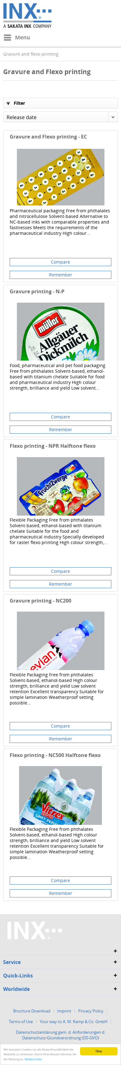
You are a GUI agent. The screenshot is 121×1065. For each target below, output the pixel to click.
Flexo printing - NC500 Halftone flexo (55, 755)
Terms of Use (21, 1021)
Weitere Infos (33, 1060)
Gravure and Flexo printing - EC (48, 137)
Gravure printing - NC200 (40, 601)
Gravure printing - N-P (37, 291)
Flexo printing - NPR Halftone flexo (53, 446)
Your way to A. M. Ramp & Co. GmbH (74, 1021)
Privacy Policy (90, 1011)
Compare (60, 262)
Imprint (64, 1011)
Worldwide (16, 989)
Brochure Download (31, 1011)
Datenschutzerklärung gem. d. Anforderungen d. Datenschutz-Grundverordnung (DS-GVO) (60, 1035)
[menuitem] (16, 37)
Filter (16, 103)
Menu (17, 37)
